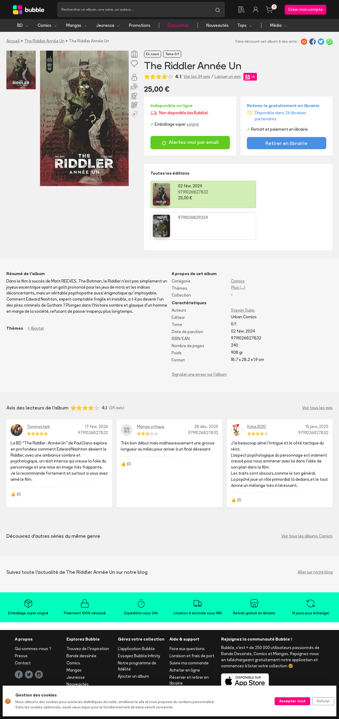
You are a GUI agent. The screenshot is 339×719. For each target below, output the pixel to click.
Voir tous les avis (317, 376)
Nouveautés (217, 25)
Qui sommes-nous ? (33, 617)
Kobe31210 (256, 395)
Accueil (13, 41)
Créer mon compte (305, 9)
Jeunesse (108, 25)
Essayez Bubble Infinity (139, 624)
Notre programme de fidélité (137, 635)
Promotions (139, 25)
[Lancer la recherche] (218, 9)
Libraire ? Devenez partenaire (134, 670)
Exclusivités (178, 25)
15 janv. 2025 (317, 395)
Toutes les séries (82, 667)
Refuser (323, 701)
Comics (47, 25)
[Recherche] (134, 10)
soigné (192, 124)
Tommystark (38, 395)
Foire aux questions (187, 617)
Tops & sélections (83, 660)
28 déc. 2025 (206, 395)
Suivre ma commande (189, 631)
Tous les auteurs (81, 674)
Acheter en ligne (185, 639)
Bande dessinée (81, 624)
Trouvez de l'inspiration (87, 617)
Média (278, 25)
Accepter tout (292, 701)
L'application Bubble (136, 617)
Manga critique (150, 395)
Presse (21, 624)
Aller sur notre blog (315, 541)
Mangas (76, 25)
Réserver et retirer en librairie (189, 649)
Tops (244, 25)
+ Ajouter (36, 296)
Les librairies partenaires (140, 680)
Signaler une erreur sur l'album (199, 343)
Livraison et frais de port (192, 624)
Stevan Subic (243, 279)
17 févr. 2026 (96, 395)
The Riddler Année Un (44, 41)
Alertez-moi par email (190, 143)
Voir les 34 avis (197, 77)
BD (23, 25)
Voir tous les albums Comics (307, 505)
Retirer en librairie (286, 143)
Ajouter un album (133, 644)
